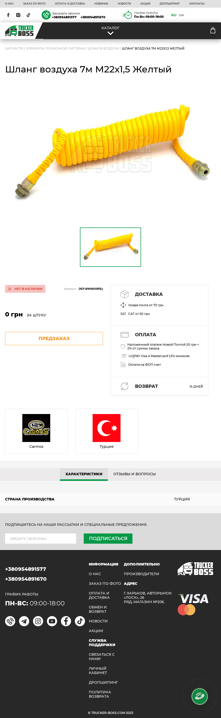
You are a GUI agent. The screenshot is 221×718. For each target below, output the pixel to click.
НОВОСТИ (124, 3)
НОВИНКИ (101, 3)
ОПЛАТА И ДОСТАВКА (70, 3)
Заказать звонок (66, 13)
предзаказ (54, 338)
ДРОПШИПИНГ (170, 3)
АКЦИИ (145, 3)
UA (181, 15)
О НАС (9, 3)
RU (173, 15)
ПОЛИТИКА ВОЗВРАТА (100, 694)
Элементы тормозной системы (55, 48)
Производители (141, 574)
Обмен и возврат (98, 609)
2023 (129, 713)
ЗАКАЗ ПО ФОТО (34, 3)
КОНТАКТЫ (197, 3)
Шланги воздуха (103, 48)
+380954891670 (92, 17)
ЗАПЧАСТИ (14, 48)
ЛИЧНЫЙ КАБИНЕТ (98, 670)
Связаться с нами (102, 656)
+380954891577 (64, 17)
